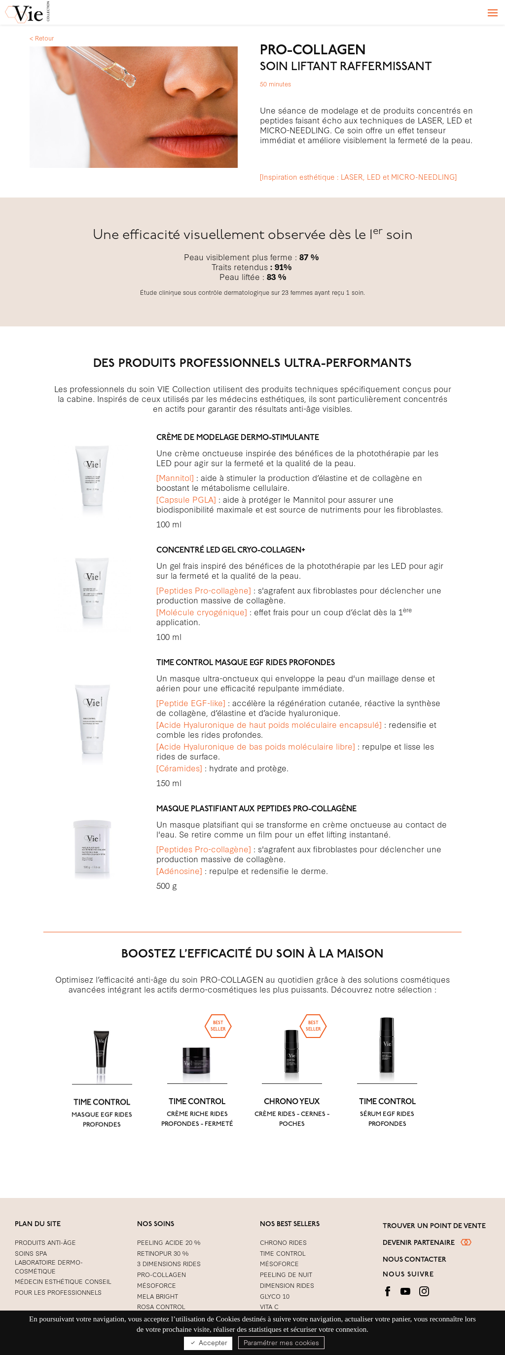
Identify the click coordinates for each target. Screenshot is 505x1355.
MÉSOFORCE (279, 1263)
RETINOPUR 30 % (162, 1252)
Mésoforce (156, 1284)
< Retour (42, 37)
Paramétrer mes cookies (281, 1342)
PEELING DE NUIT (286, 1274)
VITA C (269, 1306)
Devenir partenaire (427, 1243)
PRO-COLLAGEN (161, 1274)
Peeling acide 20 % (168, 1241)
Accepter (208, 1342)
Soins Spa (31, 1252)
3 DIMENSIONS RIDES (169, 1263)
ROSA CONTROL (161, 1306)
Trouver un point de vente (434, 1226)
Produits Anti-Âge (45, 1241)
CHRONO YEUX (292, 1132)
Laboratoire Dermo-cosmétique (49, 1266)
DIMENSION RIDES (287, 1284)
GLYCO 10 (274, 1295)
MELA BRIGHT (157, 1295)
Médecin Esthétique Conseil (63, 1280)
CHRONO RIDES (283, 1241)
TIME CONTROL (101, 1132)
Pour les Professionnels (58, 1291)
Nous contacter (414, 1260)
